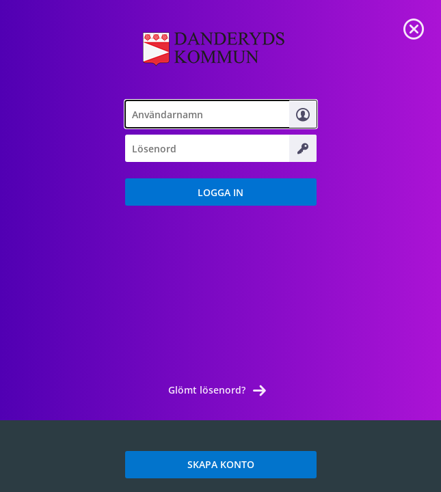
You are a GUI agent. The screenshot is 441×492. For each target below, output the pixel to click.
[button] (221, 192)
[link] (413, 27)
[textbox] (221, 114)
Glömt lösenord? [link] (206, 389)
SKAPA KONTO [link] (220, 464)
